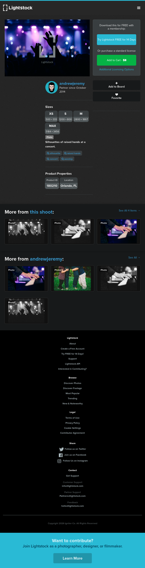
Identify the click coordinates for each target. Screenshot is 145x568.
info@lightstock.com (72, 486)
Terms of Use (72, 417)
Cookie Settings (72, 428)
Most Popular (73, 393)
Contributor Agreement (72, 432)
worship (67, 159)
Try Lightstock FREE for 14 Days (117, 40)
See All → (134, 258)
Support (72, 358)
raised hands (72, 153)
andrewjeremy (72, 83)
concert (52, 159)
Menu (139, 8)
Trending (72, 398)
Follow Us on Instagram (75, 460)
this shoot (41, 212)
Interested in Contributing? (72, 368)
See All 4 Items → (129, 211)
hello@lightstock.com (72, 505)
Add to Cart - (116, 60)
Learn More (72, 558)
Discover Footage (72, 388)
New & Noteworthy (73, 403)
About (72, 343)
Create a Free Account (72, 348)
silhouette (53, 153)
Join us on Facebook (75, 454)
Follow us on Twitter (75, 449)
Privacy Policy (72, 422)
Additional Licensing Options (116, 69)
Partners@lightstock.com (73, 496)
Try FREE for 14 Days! (72, 353)
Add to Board (117, 85)
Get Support (72, 475)
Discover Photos (72, 383)
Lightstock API (72, 363)
